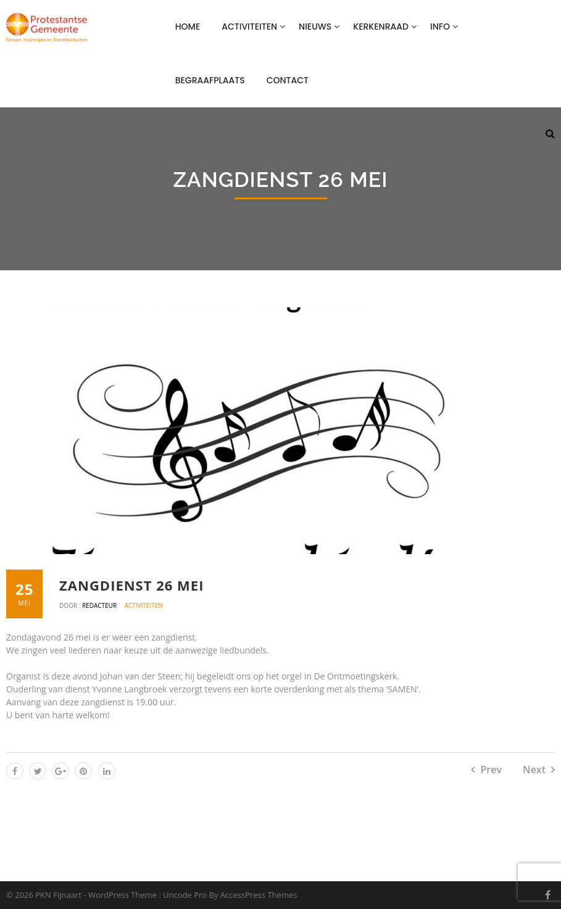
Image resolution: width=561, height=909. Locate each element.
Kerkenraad (381, 26)
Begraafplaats (210, 80)
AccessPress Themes (258, 894)
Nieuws (315, 26)
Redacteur (100, 605)
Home (188, 26)
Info (440, 26)
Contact (288, 80)
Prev (491, 769)
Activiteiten (249, 26)
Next (534, 769)
